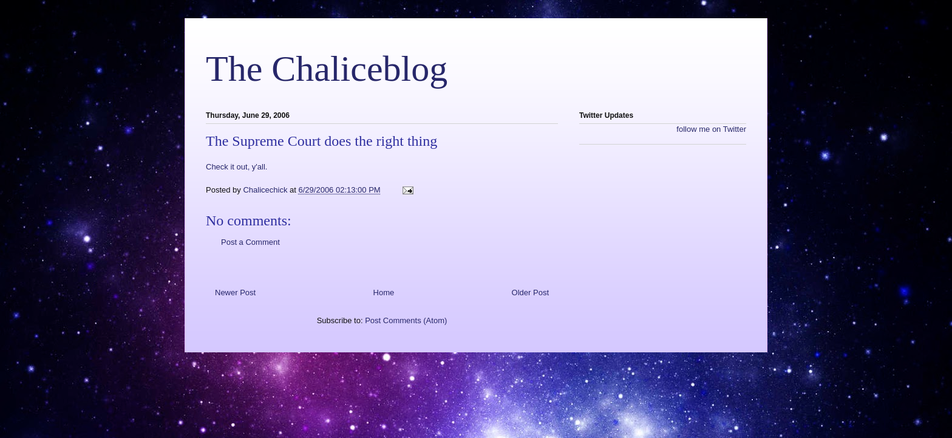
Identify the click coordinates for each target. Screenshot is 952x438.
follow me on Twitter (711, 129)
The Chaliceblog (326, 69)
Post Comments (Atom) (406, 320)
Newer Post (235, 292)
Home (384, 292)
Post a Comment (250, 242)
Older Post (530, 292)
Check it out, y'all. (236, 166)
